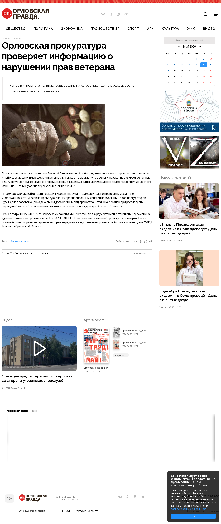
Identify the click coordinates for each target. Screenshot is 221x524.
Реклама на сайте (86, 511)
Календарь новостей (189, 40)
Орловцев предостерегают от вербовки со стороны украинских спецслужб (37, 378)
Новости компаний (175, 177)
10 (211, 64)
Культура (170, 28)
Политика (43, 28)
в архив (121, 355)
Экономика (72, 28)
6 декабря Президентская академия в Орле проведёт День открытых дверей (188, 295)
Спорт (133, 28)
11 (167, 70)
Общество (16, 28)
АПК (150, 28)
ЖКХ (191, 28)
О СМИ (65, 511)
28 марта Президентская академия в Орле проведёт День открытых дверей (188, 228)
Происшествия (105, 28)
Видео (209, 28)
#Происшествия (20, 241)
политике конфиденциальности (189, 509)
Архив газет (94, 320)
